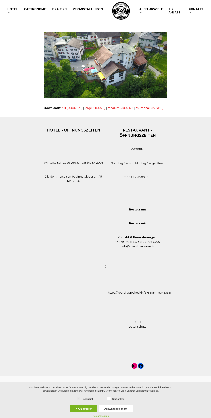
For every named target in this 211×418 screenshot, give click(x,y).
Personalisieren (101, 416)
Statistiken (116, 398)
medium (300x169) (121, 108)
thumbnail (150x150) (149, 108)
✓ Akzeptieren (83, 408)
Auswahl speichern (115, 408)
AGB (137, 322)
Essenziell (85, 398)
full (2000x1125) (72, 108)
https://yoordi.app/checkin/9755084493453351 (139, 292)
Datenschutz (137, 326)
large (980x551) (95, 108)
